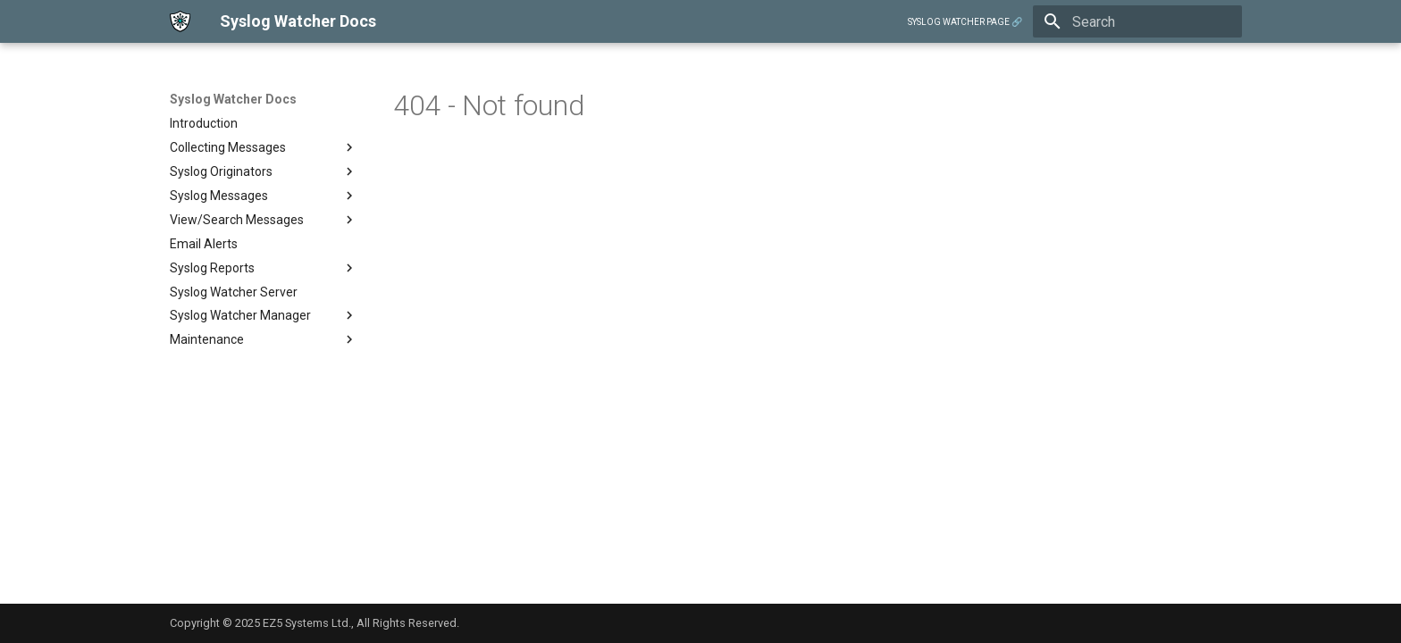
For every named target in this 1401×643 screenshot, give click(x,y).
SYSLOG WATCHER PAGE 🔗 (965, 22)
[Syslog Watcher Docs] (180, 21)
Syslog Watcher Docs (233, 99)
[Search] (1137, 21)
